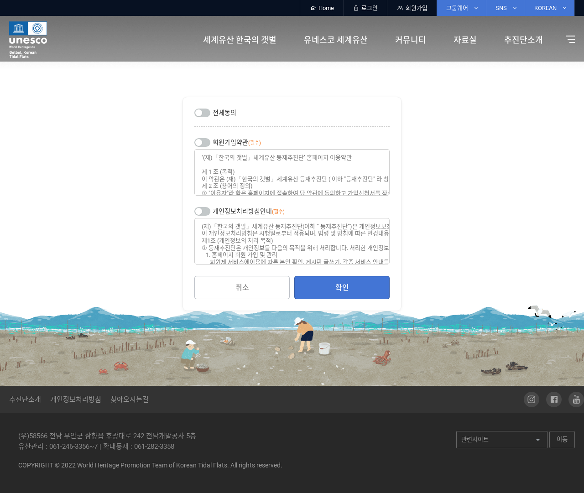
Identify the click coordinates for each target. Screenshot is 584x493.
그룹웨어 (462, 8)
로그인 (365, 8)
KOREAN (551, 8)
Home (321, 8)
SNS (506, 8)
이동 (562, 439)
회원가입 (412, 8)
